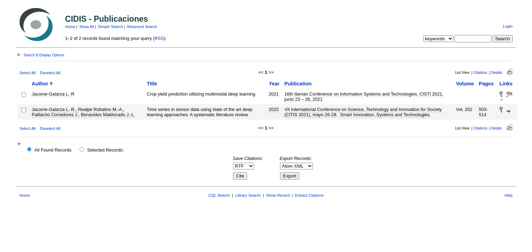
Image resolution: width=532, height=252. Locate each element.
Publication (298, 83)
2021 (274, 94)
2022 (274, 109)
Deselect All (50, 73)
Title (152, 83)
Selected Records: (105, 150)
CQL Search (219, 195)
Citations (480, 73)
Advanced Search (142, 26)
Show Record (277, 195)
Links (506, 83)
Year (274, 83)
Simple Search (110, 26)
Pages (486, 83)
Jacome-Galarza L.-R (53, 94)
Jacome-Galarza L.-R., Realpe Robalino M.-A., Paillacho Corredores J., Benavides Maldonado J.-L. (83, 112)
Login (507, 26)
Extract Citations (309, 195)
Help (508, 195)
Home (70, 26)
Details (496, 73)
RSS (159, 38)
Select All (28, 73)
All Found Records (52, 150)
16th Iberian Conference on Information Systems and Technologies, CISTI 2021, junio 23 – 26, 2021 (363, 96)
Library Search (248, 195)
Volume (465, 83)
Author (40, 83)
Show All (86, 26)
